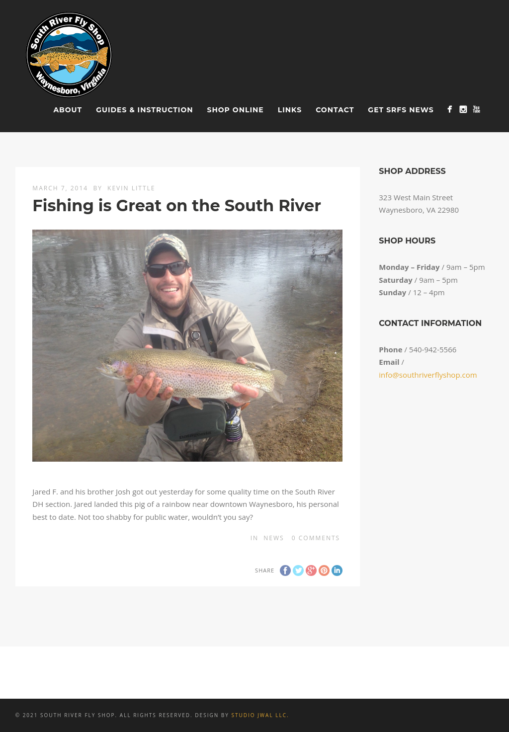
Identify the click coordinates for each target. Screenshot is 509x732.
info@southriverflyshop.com (428, 375)
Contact (335, 109)
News (273, 538)
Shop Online (235, 109)
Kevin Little (131, 188)
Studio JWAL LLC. (260, 715)
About (67, 109)
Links (290, 109)
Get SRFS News (400, 109)
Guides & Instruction (144, 109)
